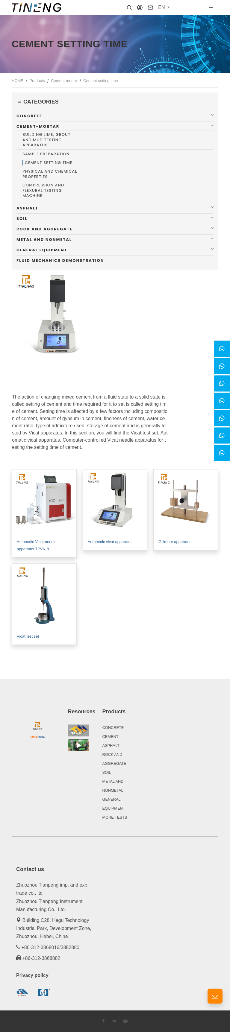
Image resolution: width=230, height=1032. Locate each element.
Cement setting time (100, 80)
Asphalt (27, 208)
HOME (17, 80)
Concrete (29, 116)
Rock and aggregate (44, 229)
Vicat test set (28, 636)
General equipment (41, 250)
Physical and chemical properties (49, 174)
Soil (21, 218)
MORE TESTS (114, 817)
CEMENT (110, 736)
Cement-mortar (64, 80)
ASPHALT (110, 745)
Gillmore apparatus (174, 541)
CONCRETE (113, 727)
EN (162, 7)
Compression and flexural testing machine (43, 190)
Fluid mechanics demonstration (60, 260)
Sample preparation (45, 154)
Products (37, 80)
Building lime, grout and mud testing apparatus (46, 140)
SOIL (106, 772)
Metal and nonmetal (44, 239)
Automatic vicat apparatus (110, 541)
